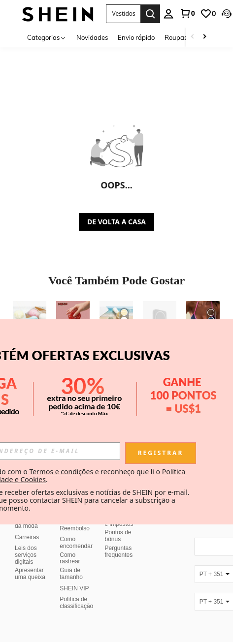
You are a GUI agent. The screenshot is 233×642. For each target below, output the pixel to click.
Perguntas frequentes (119, 551)
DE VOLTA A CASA (116, 221)
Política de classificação (76, 603)
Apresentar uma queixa (30, 574)
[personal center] (168, 14)
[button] (227, 14)
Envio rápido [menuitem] (136, 37)
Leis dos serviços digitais (26, 555)
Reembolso (75, 528)
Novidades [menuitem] (92, 37)
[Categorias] (46, 37)
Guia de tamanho (71, 574)
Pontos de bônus (118, 536)
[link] (187, 13)
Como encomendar (76, 543)
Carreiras (27, 537)
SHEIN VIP (74, 588)
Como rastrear (70, 558)
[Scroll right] (204, 37)
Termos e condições (61, 471)
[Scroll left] (192, 37)
